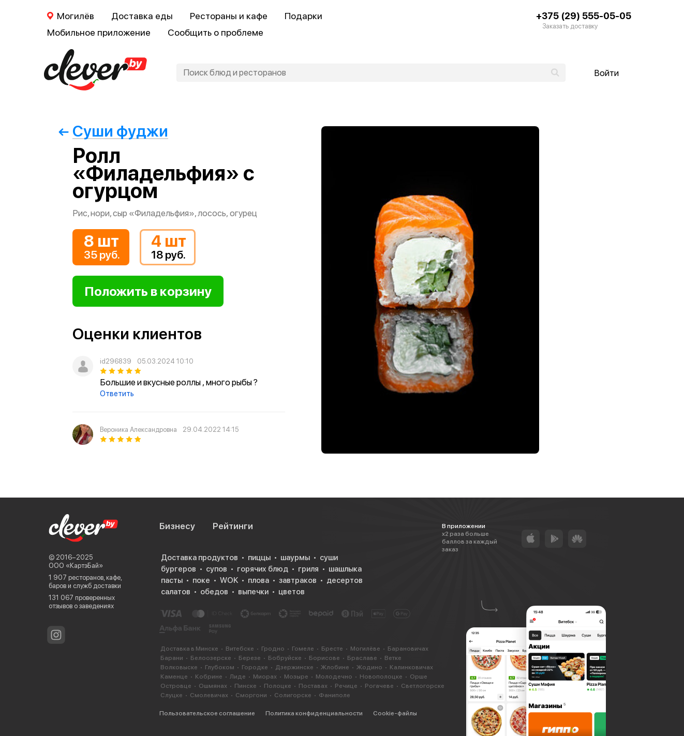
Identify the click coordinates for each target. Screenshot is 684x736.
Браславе (362, 658)
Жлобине (335, 667)
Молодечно (334, 676)
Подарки (303, 15)
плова (258, 580)
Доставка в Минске (189, 648)
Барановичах (408, 648)
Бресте (332, 648)
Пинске (245, 685)
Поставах (313, 685)
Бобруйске (285, 658)
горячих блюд (262, 569)
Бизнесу (177, 526)
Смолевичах (209, 695)
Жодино (369, 667)
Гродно (273, 648)
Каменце (174, 676)
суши (329, 557)
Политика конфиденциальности (314, 713)
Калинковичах (411, 667)
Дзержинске (294, 667)
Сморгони (251, 695)
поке (201, 580)
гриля (308, 569)
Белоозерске (210, 658)
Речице (346, 685)
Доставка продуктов (199, 557)
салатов (175, 591)
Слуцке (171, 695)
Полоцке (277, 685)
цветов (291, 591)
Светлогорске (422, 685)
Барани (171, 658)
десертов (344, 580)
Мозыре (296, 676)
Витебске (240, 648)
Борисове (324, 658)
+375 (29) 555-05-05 (583, 15)
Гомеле (303, 648)
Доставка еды (142, 15)
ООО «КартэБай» (76, 565)
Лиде (238, 676)
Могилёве (365, 648)
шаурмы (295, 557)
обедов (214, 591)
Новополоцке (381, 676)
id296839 (115, 361)
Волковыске (179, 667)
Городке (255, 667)
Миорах (265, 676)
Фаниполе (334, 695)
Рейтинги (233, 526)
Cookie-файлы (395, 713)
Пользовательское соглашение (207, 713)
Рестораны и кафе (228, 15)
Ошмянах (213, 685)
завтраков (298, 580)
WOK (229, 580)
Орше (418, 676)
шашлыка (345, 569)
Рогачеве (379, 685)
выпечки (253, 591)
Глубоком (219, 667)
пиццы (259, 557)
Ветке (393, 658)
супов (216, 569)
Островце (175, 685)
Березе (250, 658)
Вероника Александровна (138, 429)
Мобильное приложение (99, 32)
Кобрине (208, 676)
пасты (172, 580)
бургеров (178, 569)
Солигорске (292, 695)
